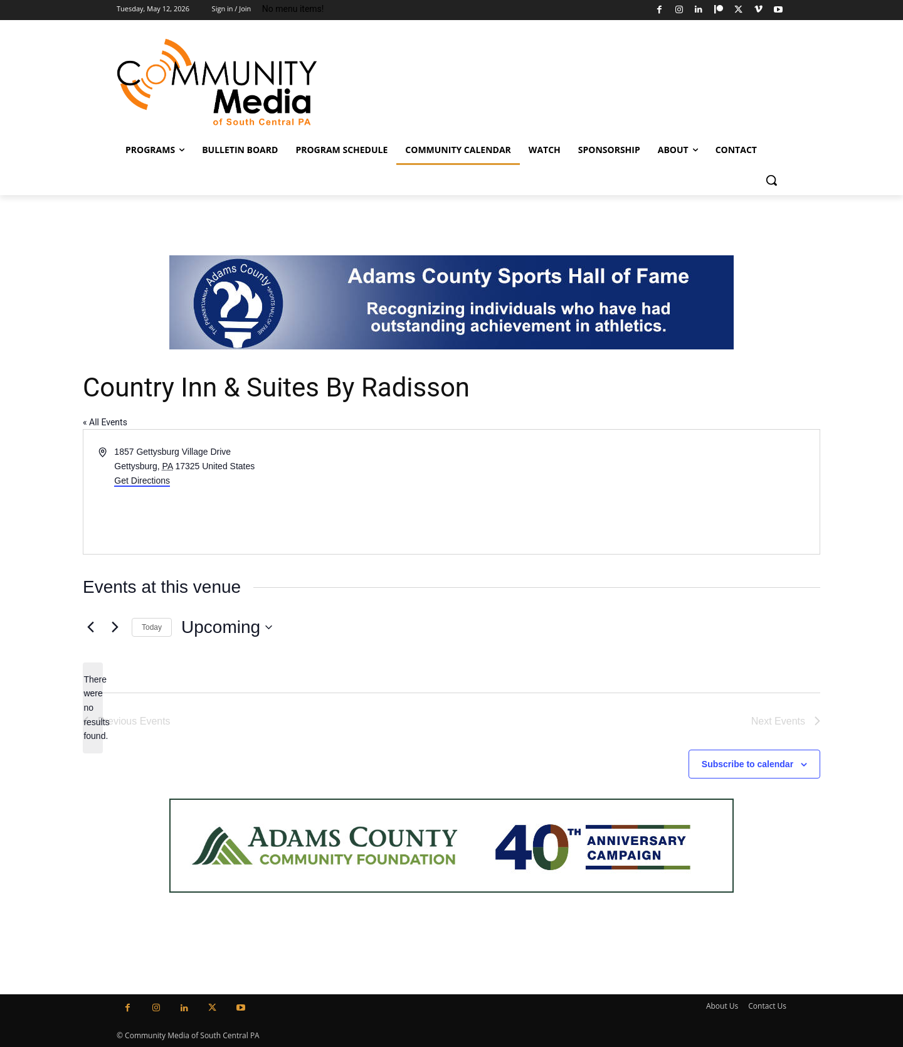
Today (152, 627)
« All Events (105, 422)
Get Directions (142, 481)
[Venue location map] (635, 492)
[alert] (93, 707)
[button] (771, 180)
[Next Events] (114, 627)
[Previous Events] (90, 627)
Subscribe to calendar (747, 764)
